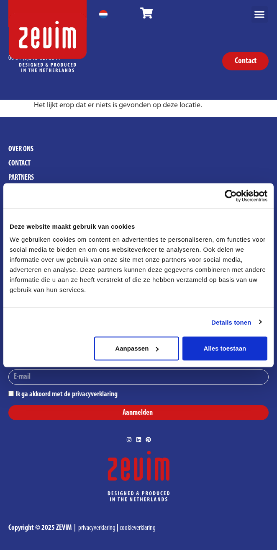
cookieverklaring (138, 528)
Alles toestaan (225, 348)
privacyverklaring (96, 528)
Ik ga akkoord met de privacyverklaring (66, 394)
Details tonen (231, 321)
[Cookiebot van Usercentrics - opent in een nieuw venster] (230, 195)
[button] (259, 14)
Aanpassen (137, 348)
